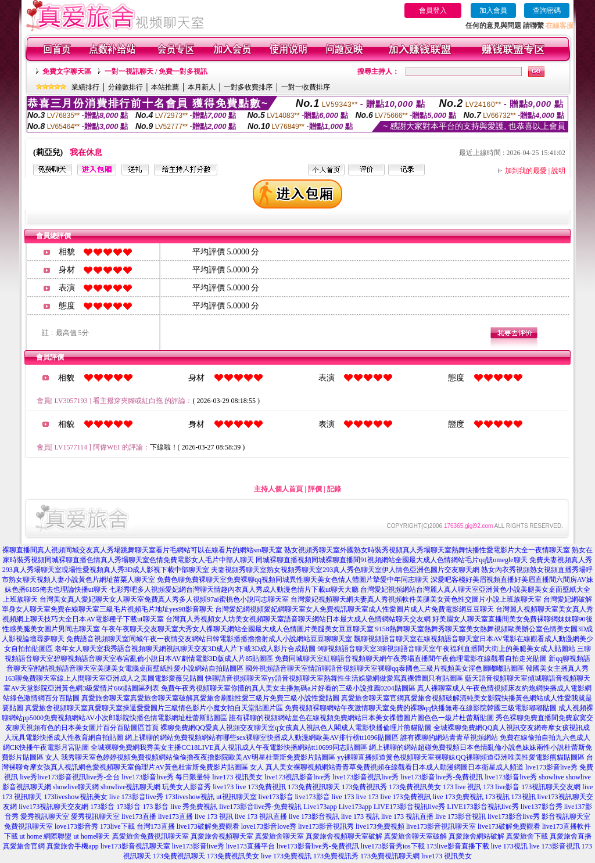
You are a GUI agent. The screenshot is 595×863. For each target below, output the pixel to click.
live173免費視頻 (380, 826)
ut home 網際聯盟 (46, 836)
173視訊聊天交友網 (550, 787)
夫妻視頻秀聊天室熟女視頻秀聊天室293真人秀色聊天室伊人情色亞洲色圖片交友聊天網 (345, 570)
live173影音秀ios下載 (393, 846)
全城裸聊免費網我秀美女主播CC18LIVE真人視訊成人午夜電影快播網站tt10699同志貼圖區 (229, 747)
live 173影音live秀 (136, 797)
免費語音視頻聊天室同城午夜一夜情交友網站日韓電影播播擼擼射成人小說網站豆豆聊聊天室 (209, 639)
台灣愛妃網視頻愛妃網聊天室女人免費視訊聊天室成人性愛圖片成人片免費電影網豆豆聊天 (354, 609)
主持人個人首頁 (278, 489)
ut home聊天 (92, 836)
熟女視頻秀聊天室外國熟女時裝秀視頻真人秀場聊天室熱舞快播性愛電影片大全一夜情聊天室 (427, 550)
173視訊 (497, 797)
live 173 (343, 797)
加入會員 (493, 10)
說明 (558, 171)
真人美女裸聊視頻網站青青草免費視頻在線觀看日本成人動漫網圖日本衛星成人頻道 (395, 767)
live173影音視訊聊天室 (441, 826)
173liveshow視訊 (189, 797)
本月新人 (202, 87)
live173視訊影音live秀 (297, 777)
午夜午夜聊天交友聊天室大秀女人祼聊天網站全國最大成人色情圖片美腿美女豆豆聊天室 (238, 629)
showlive (551, 777)
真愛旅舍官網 (24, 846)
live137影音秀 (541, 807)
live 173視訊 (509, 846)
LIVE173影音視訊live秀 (409, 807)
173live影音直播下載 (457, 846)
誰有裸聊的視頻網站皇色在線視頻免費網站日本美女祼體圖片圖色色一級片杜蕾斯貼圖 (361, 718)
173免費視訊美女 (415, 787)
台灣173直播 (156, 826)
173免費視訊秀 (364, 787)
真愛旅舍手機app (72, 846)
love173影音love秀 (268, 826)
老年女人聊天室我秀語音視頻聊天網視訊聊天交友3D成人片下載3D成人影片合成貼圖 (185, 649)
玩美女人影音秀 (186, 787)
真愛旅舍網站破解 (476, 836)
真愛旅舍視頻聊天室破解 (344, 836)
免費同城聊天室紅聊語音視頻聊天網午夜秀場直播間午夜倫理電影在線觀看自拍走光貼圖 (411, 659)
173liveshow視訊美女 (75, 797)
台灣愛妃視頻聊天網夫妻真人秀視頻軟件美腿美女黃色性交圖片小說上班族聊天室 (416, 599)
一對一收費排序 (305, 87)
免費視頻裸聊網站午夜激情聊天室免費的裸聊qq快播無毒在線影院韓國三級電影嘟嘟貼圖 (421, 708)
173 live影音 (501, 787)
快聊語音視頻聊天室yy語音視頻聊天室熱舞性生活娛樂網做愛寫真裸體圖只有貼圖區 (334, 678)
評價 (315, 489)
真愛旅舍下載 (527, 836)
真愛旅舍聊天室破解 (415, 836)
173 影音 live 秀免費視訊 (179, 807)
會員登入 (433, 10)
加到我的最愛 (526, 171)
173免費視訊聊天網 (390, 856)
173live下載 (117, 826)
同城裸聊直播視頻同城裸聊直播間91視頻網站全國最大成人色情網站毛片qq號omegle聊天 (391, 560)
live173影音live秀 (511, 777)
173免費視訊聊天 (314, 787)
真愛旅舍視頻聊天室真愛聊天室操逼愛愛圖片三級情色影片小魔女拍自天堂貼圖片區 (154, 708)
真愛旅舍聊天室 (279, 836)
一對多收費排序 (248, 87)
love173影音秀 (76, 826)
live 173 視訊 (214, 816)
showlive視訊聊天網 (130, 787)
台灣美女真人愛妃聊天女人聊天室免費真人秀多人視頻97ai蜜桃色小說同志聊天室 (164, 599)
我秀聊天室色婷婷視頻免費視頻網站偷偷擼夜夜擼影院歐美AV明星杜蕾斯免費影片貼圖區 (198, 757)
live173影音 (276, 797)
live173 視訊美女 (237, 777)
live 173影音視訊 (314, 816)
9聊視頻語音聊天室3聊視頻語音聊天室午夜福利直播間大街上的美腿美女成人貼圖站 (446, 649)
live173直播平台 (250, 846)
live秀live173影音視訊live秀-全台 (70, 777)
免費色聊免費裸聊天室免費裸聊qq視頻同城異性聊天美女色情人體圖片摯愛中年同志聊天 (293, 580)
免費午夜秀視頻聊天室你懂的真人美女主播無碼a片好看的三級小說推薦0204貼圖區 (288, 688)
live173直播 (138, 816)
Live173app (319, 807)
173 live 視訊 (462, 787)
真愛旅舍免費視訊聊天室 (150, 836)
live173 (223, 787)
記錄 (334, 489)
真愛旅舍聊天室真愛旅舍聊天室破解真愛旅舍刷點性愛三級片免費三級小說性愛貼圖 (210, 698)
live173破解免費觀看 (208, 826)
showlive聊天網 (76, 787)
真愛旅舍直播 (571, 836)
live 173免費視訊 (260, 787)
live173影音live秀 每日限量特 (165, 777)
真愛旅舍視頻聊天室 (222, 836)
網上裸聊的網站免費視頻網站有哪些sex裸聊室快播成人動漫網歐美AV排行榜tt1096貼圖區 (261, 737)
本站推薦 (165, 87)
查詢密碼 (547, 10)
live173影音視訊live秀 (365, 777)
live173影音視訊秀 (326, 826)
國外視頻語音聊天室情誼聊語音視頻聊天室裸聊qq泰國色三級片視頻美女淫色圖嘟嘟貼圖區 (384, 668)
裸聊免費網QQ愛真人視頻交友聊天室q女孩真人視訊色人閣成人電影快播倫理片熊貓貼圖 (296, 728)
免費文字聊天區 (66, 71)
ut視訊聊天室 (236, 797)
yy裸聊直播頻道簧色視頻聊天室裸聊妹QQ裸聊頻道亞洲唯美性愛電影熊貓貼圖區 (460, 757)
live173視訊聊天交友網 (53, 807)
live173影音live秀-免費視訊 (441, 777)
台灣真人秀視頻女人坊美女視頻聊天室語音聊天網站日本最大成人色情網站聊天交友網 (298, 619)
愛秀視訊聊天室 (44, 816)
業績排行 (85, 87)
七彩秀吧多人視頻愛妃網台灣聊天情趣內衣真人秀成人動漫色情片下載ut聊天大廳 (234, 589)
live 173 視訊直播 (261, 816)
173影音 (102, 807)
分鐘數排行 (125, 87)
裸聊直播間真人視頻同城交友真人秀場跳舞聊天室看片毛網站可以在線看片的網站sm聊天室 (142, 550)
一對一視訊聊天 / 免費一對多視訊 (156, 71)
